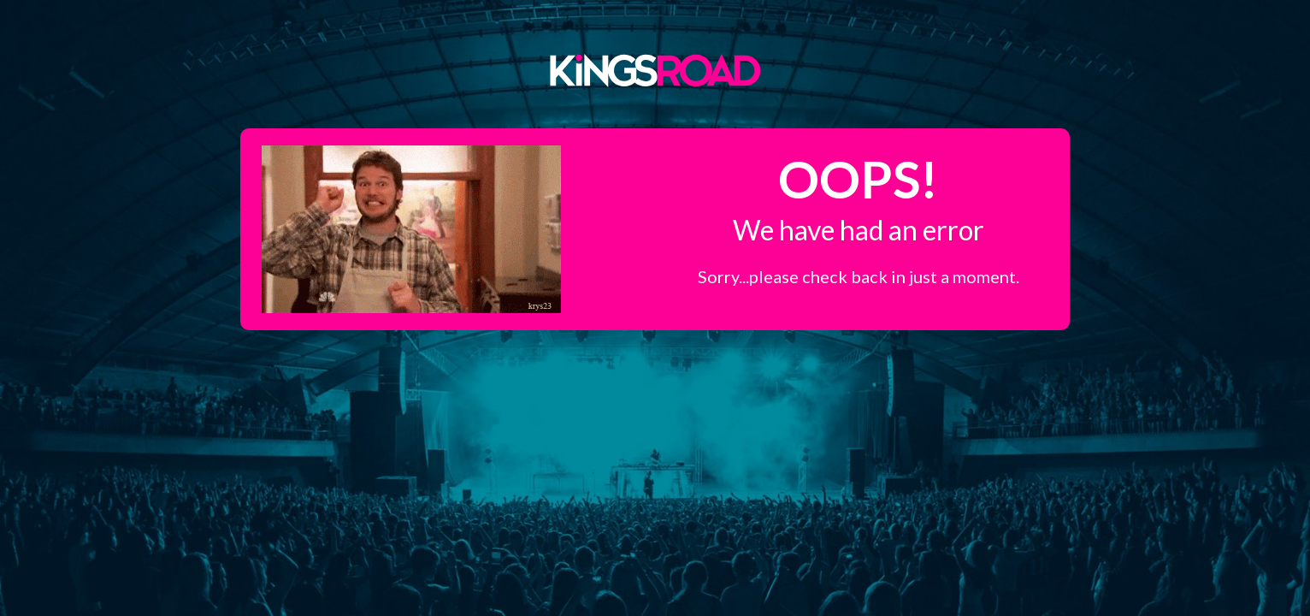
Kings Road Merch (655, 69)
